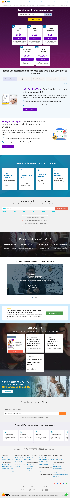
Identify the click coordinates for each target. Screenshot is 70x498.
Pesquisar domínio (35, 19)
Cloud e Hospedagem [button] (40, 5)
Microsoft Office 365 (43, 462)
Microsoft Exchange (43, 461)
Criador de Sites (30, 457)
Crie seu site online (32, 455)
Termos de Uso (5, 457)
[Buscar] (62, 413)
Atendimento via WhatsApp (59, 470)
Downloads (11, 336)
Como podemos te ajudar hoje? (12, 409)
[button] (34, 2)
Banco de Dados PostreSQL (8, 471)
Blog (55, 1)
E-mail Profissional (43, 457)
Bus (8, 208)
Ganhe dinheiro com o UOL (46, 467)
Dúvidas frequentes (57, 468)
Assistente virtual (57, 466)
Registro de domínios (41, 175)
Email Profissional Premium (8, 175)
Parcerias (41, 470)
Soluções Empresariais (45, 455)
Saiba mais (8, 391)
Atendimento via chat (57, 459)
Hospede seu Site (6, 462)
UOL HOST (44, 486)
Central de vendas (57, 455)
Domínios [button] (15, 5)
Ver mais (43, 438)
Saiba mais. (54, 331)
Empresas (49, 337)
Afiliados (41, 471)
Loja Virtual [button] (22, 5)
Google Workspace (43, 464)
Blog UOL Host (42, 477)
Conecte (29, 459)
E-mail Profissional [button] (51, 5)
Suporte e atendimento (58, 462)
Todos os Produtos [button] (7, 5)
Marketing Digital (32, 337)
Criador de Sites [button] (30, 5)
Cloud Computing (6, 464)
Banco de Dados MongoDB (8, 470)
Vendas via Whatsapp (58, 457)
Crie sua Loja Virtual (20, 464)
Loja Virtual (17, 466)
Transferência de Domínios (21, 459)
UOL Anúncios (30, 466)
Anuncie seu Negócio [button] (62, 5)
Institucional (5, 455)
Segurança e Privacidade (7, 459)
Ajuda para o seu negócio (45, 474)
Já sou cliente (63, 1)
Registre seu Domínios (20, 455)
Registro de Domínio (19, 457)
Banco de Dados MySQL (7, 468)
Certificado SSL (18, 461)
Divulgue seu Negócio (32, 462)
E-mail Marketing (57, 174)
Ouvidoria (55, 464)
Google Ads (29, 468)
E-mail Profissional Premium (45, 459)
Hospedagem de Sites (26, 176)
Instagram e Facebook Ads (33, 470)
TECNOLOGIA (30, 356)
